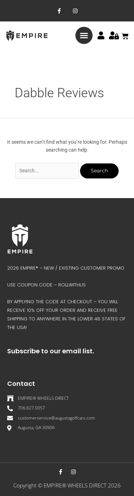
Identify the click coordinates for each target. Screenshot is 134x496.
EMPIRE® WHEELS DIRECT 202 (81, 485)
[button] (84, 35)
